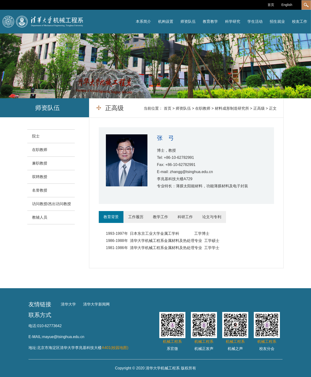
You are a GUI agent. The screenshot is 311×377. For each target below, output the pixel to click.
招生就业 (277, 21)
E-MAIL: (35, 337)
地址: (32, 348)
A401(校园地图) (115, 348)
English (286, 5)
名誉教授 (39, 190)
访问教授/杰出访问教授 (51, 204)
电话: (32, 326)
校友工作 (299, 21)
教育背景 (111, 217)
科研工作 (185, 217)
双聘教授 (39, 177)
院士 (36, 136)
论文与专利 (211, 217)
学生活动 (255, 21)
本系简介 (143, 21)
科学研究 (232, 21)
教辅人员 (39, 217)
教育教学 (210, 21)
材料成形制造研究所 (232, 108)
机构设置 (165, 21)
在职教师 (202, 108)
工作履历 (135, 217)
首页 (271, 5)
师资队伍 (188, 21)
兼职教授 (39, 163)
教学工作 (160, 217)
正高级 (259, 108)
